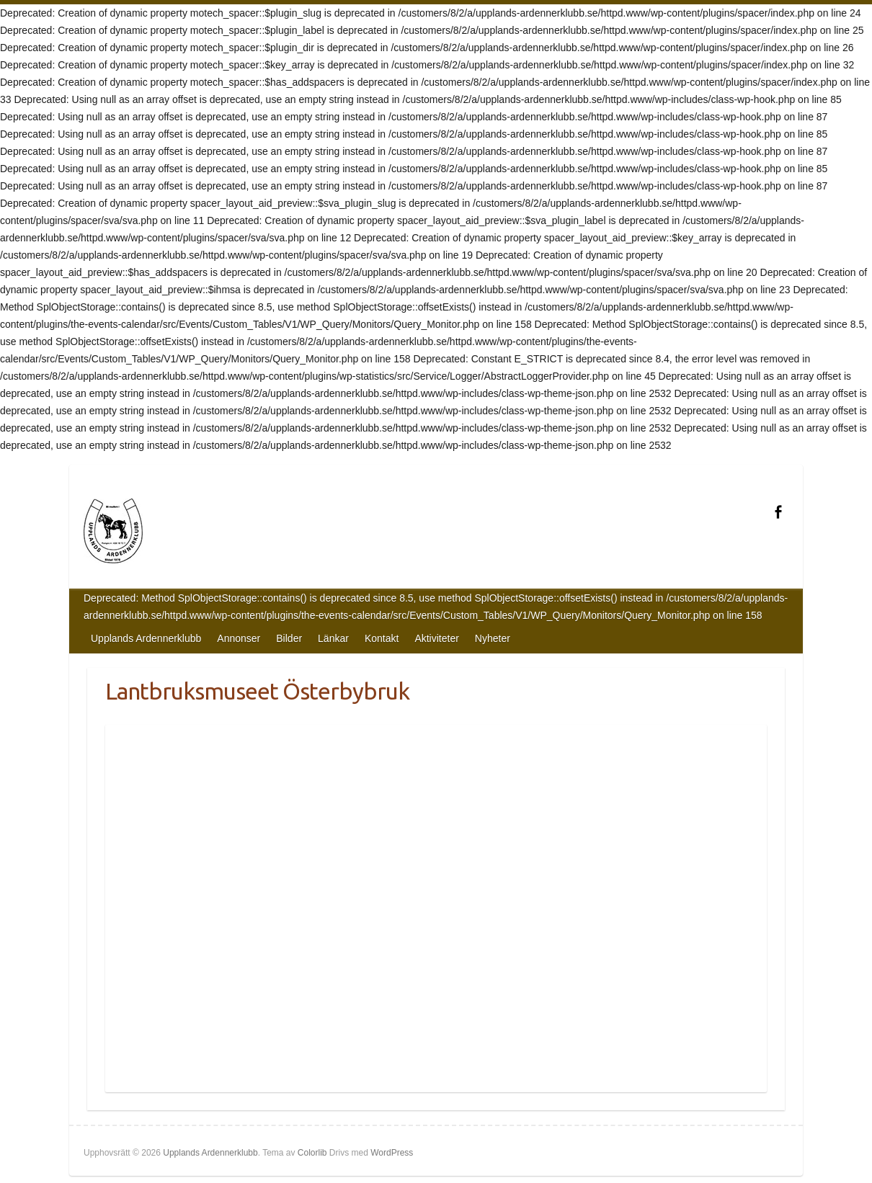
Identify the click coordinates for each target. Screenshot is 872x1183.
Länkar (333, 638)
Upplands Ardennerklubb (146, 638)
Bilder (289, 638)
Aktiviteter (436, 638)
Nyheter (492, 638)
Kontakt (382, 638)
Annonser (238, 638)
